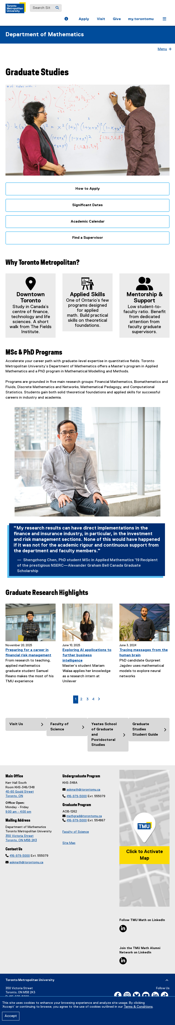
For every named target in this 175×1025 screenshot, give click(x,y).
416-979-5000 (20, 855)
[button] (66, 19)
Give (117, 19)
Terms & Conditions (138, 1006)
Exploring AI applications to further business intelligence (86, 655)
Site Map (68, 843)
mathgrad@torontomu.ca (84, 816)
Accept (11, 1016)
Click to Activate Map (144, 855)
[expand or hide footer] (167, 980)
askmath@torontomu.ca (26, 862)
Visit (101, 19)
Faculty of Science (75, 831)
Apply (84, 19)
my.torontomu (141, 19)
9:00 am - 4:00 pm (18, 811)
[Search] (57, 8)
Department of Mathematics (44, 35)
